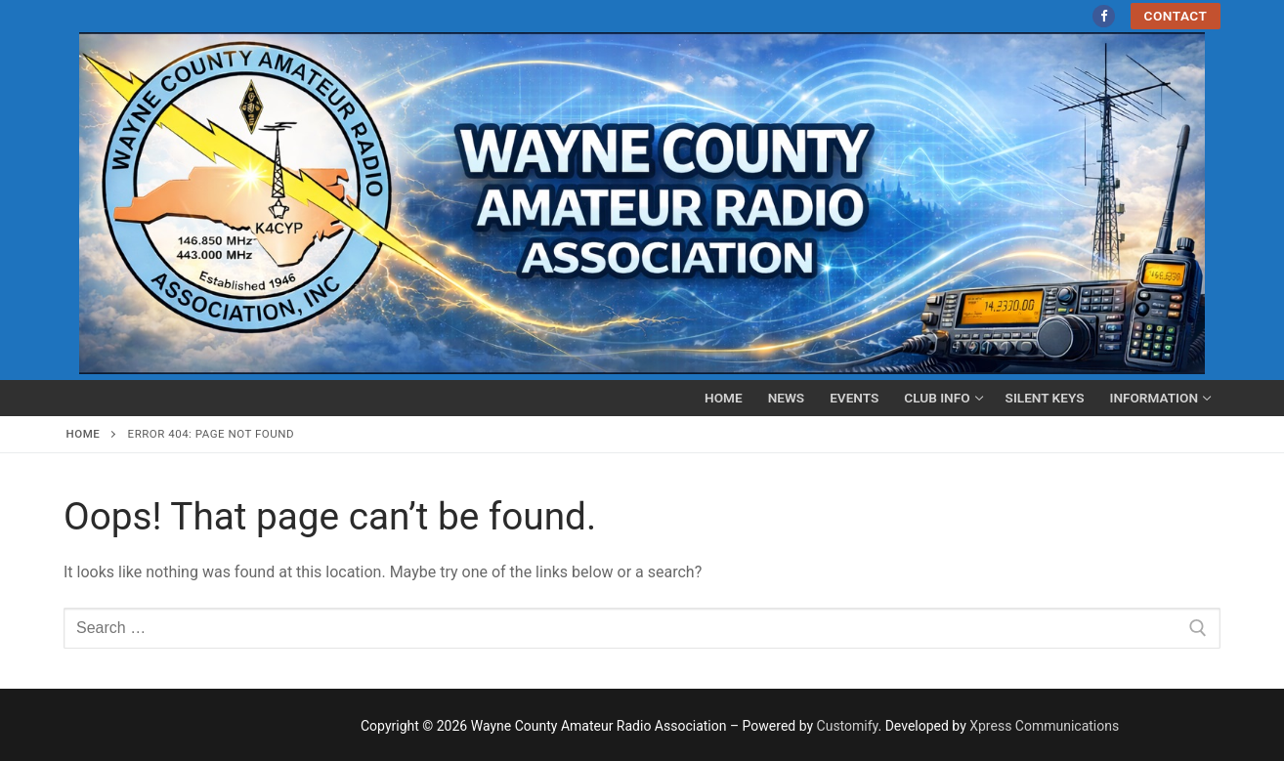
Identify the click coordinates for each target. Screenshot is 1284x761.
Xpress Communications (1044, 726)
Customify (847, 726)
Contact (1176, 15)
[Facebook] (1103, 16)
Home (83, 434)
